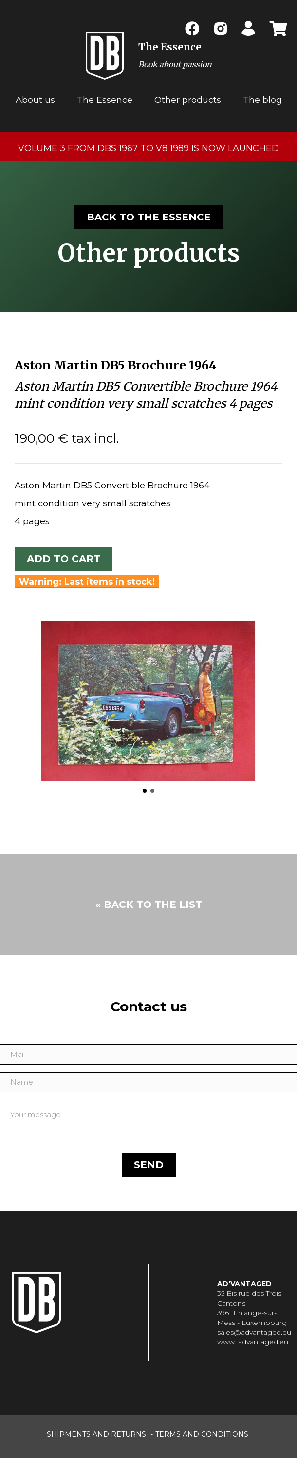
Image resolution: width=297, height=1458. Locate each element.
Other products (187, 100)
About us (35, 100)
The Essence (104, 100)
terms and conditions (201, 1434)
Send (149, 1165)
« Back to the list (148, 904)
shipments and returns (96, 1434)
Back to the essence (149, 217)
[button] (145, 791)
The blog (262, 100)
